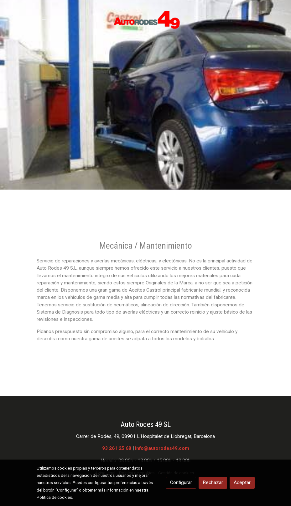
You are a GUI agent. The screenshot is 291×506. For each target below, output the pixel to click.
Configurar (181, 482)
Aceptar (242, 482)
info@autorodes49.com (162, 448)
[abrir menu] (44, 19)
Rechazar (213, 482)
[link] (145, 19)
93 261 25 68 (116, 448)
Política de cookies (54, 497)
